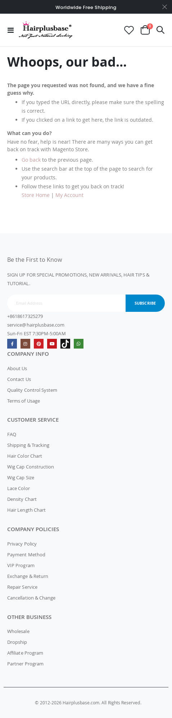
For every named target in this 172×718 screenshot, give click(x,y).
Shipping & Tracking (28, 445)
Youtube (52, 344)
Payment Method (26, 554)
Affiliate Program (25, 653)
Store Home (36, 195)
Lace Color (18, 488)
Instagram (25, 344)
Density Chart (22, 499)
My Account (69, 195)
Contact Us (19, 379)
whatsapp (78, 344)
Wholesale (18, 631)
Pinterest (39, 344)
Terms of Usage (23, 401)
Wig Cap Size (20, 477)
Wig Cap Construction (30, 466)
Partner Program (25, 663)
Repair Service (22, 587)
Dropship (17, 642)
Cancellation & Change (31, 597)
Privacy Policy (22, 543)
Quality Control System (32, 390)
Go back (31, 159)
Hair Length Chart (26, 510)
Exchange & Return (27, 576)
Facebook (12, 344)
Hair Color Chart (24, 456)
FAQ (11, 434)
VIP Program (21, 565)
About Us (17, 368)
